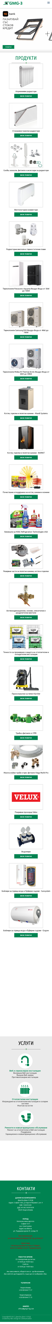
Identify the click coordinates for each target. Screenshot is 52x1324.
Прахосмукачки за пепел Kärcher (26, 694)
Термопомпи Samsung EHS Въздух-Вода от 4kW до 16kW (26, 331)
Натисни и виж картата (25, 1221)
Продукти (26, 58)
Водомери (26, 852)
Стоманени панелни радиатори (26, 131)
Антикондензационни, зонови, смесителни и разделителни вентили (26, 612)
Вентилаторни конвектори (26, 210)
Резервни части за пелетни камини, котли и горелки (26, 571)
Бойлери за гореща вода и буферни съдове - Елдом (26, 930)
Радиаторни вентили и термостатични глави (26, 249)
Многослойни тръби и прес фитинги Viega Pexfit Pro (26, 773)
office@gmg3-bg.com (26, 1309)
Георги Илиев (25, 1288)
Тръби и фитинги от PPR (26, 733)
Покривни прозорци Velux (26, 812)
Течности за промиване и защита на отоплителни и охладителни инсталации (26, 653)
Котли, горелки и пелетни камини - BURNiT (26, 453)
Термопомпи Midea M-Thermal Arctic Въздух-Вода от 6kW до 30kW (26, 373)
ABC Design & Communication (21, 1318)
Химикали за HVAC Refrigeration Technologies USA (26, 532)
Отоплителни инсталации (25, 1099)
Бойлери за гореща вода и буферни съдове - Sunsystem (26, 891)
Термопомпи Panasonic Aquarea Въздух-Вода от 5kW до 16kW (26, 290)
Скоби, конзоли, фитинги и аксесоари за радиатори (26, 170)
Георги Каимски (25, 1295)
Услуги (26, 1043)
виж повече (26, 96)
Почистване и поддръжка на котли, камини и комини (26, 492)
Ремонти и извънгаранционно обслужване (26, 1127)
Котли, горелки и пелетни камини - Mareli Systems (26, 413)
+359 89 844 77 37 (25, 1290)
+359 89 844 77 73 (25, 1297)
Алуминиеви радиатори (26, 91)
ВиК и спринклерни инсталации (25, 1071)
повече (8, 47)
